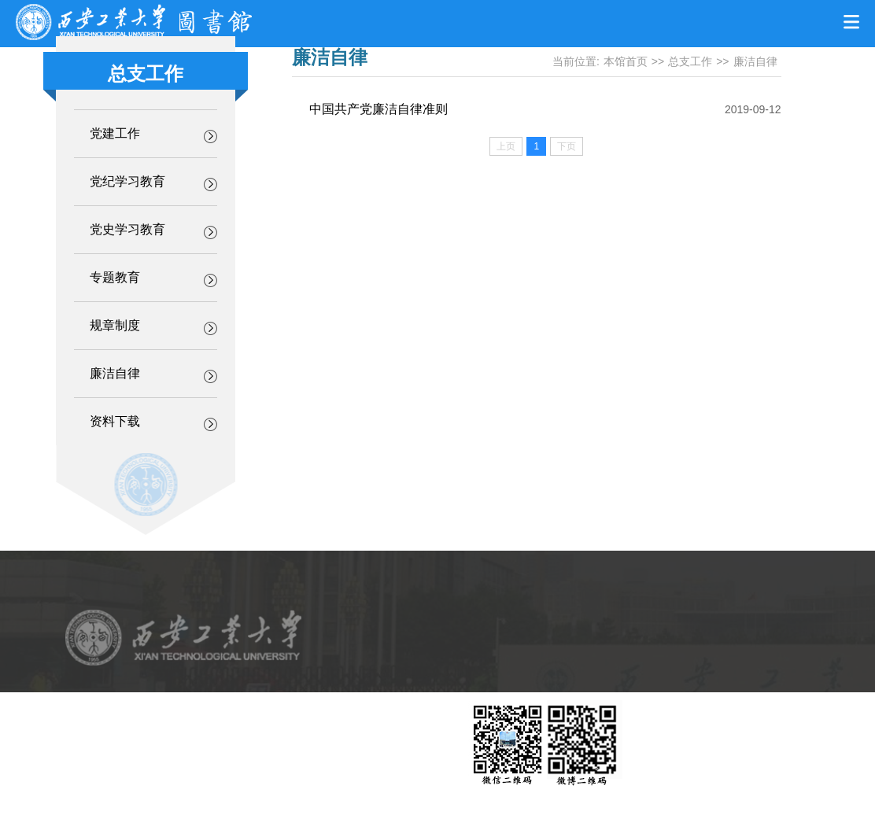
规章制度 (115, 325)
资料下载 (115, 421)
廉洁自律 (115, 373)
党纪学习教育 (127, 181)
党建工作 (115, 133)
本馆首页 (626, 61)
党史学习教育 (127, 229)
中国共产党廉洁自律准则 (378, 109)
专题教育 (115, 277)
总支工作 (690, 61)
